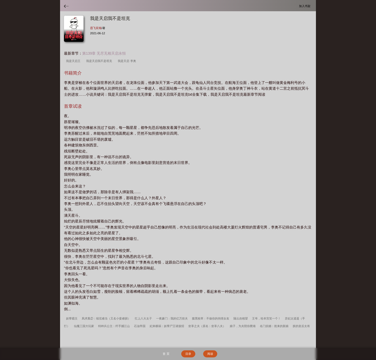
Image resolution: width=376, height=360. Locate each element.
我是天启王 (74, 60)
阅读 (210, 353)
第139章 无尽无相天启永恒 (104, 53)
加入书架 (305, 5)
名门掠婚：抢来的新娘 (274, 326)
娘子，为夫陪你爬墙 (243, 326)
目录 (188, 353)
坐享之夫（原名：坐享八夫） (207, 326)
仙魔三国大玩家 (84, 326)
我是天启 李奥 (127, 60)
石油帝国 (139, 326)
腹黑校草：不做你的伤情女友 (210, 318)
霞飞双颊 (96, 28)
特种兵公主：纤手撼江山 (114, 326)
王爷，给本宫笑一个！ (266, 318)
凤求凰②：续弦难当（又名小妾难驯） (106, 318)
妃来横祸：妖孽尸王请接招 (167, 326)
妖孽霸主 (72, 318)
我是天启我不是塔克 (100, 60)
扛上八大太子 (143, 318)
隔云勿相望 (240, 318)
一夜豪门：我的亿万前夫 (172, 318)
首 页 (166, 353)
